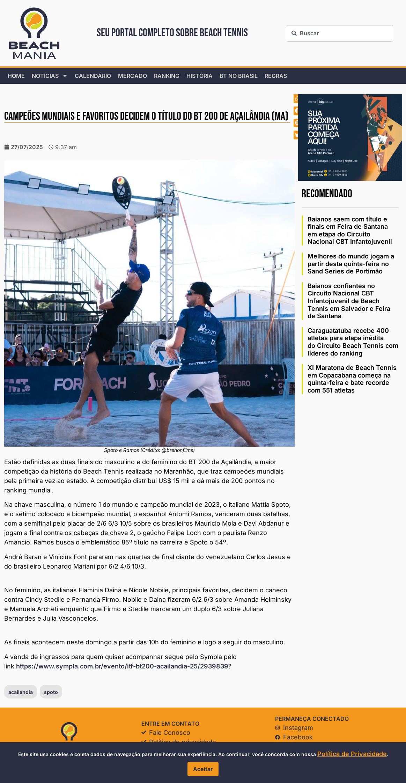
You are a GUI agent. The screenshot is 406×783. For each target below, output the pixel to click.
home (16, 75)
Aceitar (203, 769)
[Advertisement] (350, 445)
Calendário (93, 75)
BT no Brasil (239, 75)
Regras (276, 75)
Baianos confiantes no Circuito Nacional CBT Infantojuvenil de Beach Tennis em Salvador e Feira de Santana (349, 301)
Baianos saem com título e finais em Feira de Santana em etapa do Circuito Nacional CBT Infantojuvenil (350, 230)
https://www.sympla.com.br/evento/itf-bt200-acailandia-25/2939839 (122, 666)
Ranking (166, 75)
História (199, 75)
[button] (298, 98)
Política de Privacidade (352, 754)
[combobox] (339, 33)
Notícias (50, 75)
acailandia (20, 692)
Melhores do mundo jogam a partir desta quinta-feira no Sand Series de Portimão (351, 264)
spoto (51, 692)
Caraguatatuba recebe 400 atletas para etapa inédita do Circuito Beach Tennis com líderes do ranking (353, 342)
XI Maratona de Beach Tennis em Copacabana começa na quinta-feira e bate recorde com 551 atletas (352, 379)
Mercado (132, 75)
